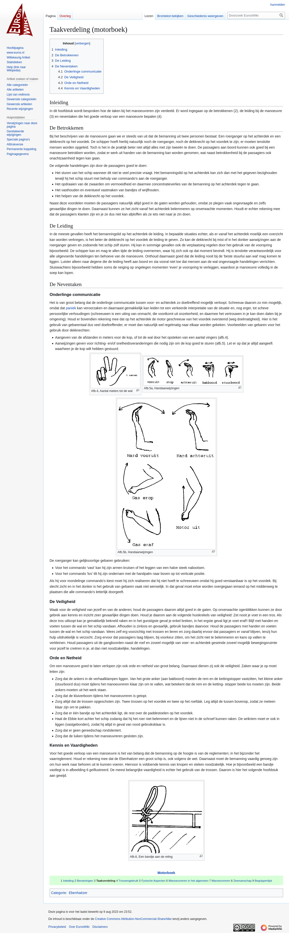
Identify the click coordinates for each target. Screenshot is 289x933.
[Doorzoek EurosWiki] (256, 15)
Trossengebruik (128, 880)
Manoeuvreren (221, 880)
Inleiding (68, 880)
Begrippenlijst (263, 880)
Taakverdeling (105, 880)
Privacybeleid (57, 927)
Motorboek (166, 873)
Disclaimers (100, 927)
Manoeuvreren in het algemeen (188, 880)
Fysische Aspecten (153, 880)
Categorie (58, 893)
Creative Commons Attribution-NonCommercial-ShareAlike (133, 919)
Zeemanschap (242, 880)
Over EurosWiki (79, 927)
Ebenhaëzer (78, 893)
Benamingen (85, 880)
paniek (71, 308)
